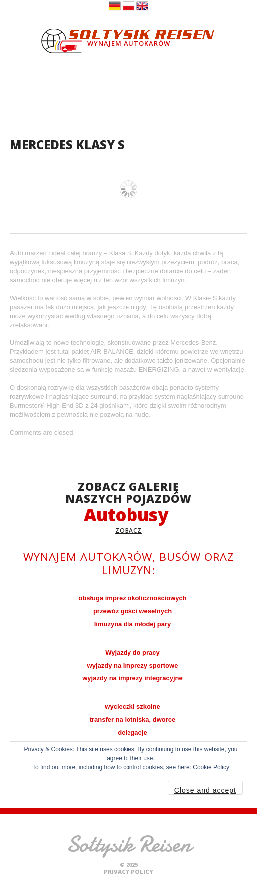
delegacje (132, 732)
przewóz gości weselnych (132, 611)
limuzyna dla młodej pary (132, 624)
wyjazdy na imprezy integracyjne (132, 678)
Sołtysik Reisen (128, 844)
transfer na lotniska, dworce (133, 719)
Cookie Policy (211, 767)
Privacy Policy (128, 871)
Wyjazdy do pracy (132, 652)
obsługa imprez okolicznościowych (132, 598)
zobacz (128, 530)
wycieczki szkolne (132, 706)
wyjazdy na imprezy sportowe (132, 665)
